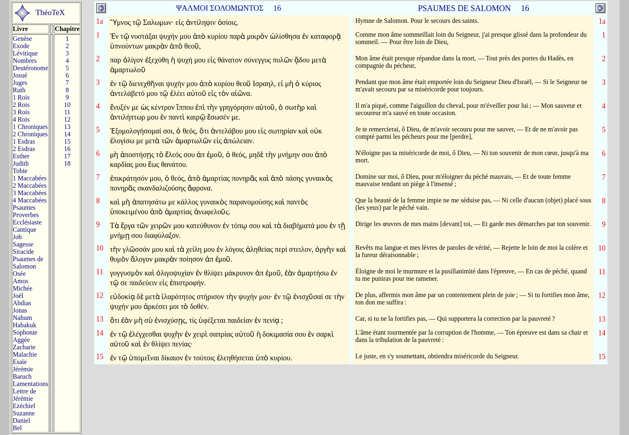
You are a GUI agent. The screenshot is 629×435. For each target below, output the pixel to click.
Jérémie (23, 369)
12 (67, 119)
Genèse (22, 38)
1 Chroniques (30, 126)
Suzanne (24, 413)
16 (67, 148)
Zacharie (24, 347)
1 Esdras (24, 141)
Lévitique (25, 53)
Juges (20, 82)
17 (67, 156)
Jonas (20, 310)
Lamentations (30, 383)
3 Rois (21, 112)
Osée (19, 273)
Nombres (25, 60)
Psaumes (24, 207)
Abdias (22, 303)
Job (17, 236)
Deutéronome (30, 67)
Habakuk (24, 325)
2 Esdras (24, 148)
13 (67, 126)
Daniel (21, 420)
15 (67, 141)
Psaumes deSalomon (28, 262)
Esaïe (20, 361)
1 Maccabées (29, 178)
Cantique (24, 229)
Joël (18, 295)
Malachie (25, 354)
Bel (17, 427)
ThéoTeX (50, 12)
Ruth (19, 90)
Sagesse (23, 244)
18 (67, 163)
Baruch (22, 376)
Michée (22, 288)
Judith (21, 163)
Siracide (23, 251)
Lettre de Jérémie (24, 395)
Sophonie (25, 332)
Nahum (22, 317)
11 (67, 112)
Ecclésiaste (27, 222)
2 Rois (21, 104)
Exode (21, 45)
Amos (20, 280)
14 (67, 134)
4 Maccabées (29, 200)
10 (67, 104)
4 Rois (21, 119)
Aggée (21, 339)
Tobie (20, 170)
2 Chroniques (30, 134)
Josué (20, 75)
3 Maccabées (29, 192)
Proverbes (26, 214)
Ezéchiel (24, 405)
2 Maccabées (29, 185)
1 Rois (21, 97)
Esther (21, 156)
